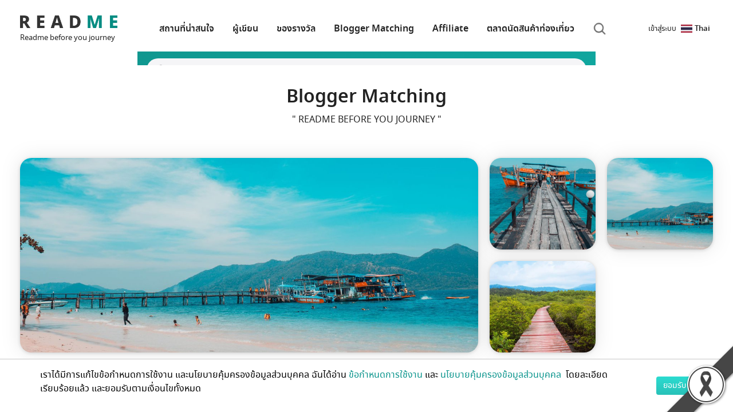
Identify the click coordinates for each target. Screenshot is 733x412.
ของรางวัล (296, 28)
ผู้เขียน (245, 28)
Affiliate (450, 28)
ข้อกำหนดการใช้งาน (386, 375)
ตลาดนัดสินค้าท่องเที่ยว (530, 28)
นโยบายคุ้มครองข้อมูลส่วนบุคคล (501, 375)
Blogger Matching (374, 28)
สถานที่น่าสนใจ (186, 28)
